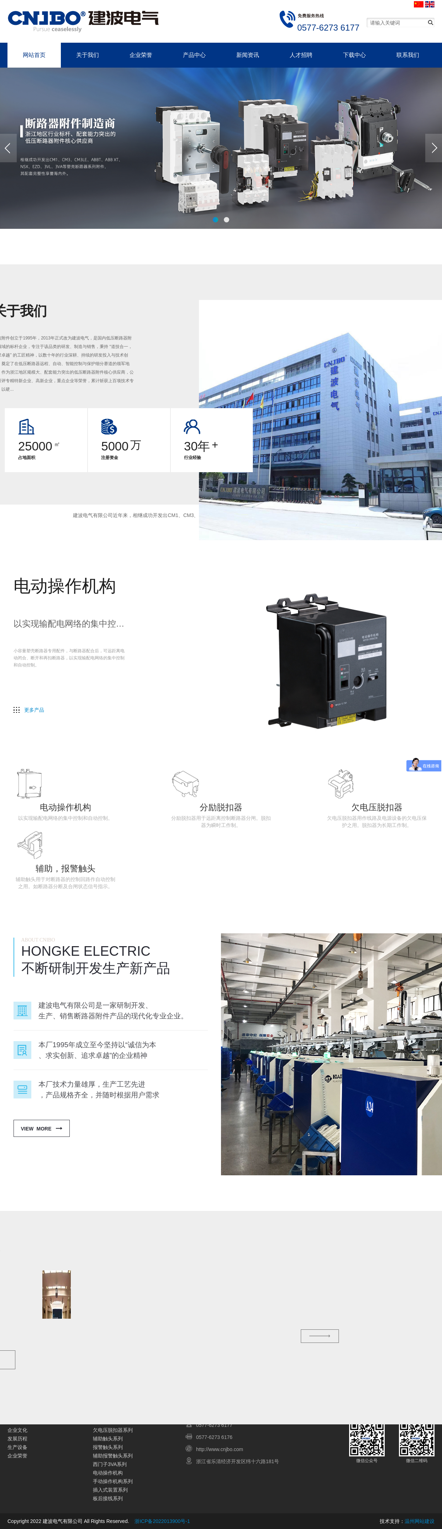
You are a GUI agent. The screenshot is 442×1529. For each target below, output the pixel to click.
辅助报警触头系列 (113, 1456)
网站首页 (34, 55)
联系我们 (407, 55)
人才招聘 (301, 55)
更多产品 (34, 710)
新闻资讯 (247, 55)
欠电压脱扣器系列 (113, 1430)
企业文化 (17, 1430)
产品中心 (194, 55)
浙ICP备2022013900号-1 (162, 1521)
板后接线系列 (108, 1498)
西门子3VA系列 (110, 1464)
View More (36, 1129)
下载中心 (354, 55)
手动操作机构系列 (113, 1481)
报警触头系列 (108, 1447)
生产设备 (17, 1447)
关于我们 (87, 55)
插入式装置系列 (110, 1490)
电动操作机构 (108, 1473)
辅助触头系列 (108, 1438)
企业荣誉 (141, 55)
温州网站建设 (420, 1521)
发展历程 (17, 1438)
